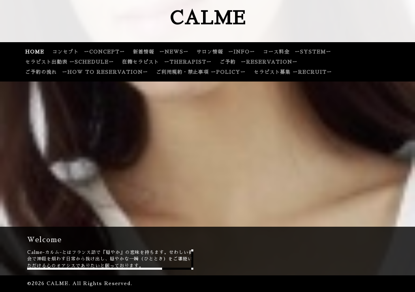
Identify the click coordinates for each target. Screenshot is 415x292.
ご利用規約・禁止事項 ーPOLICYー (201, 72)
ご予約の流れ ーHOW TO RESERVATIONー (86, 72)
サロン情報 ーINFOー (226, 51)
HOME (34, 51)
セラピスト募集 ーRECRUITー (293, 72)
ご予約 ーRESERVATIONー (258, 62)
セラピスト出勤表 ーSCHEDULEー (69, 62)
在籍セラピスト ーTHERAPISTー (167, 62)
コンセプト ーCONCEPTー (88, 51)
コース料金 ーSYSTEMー (297, 51)
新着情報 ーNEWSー (160, 51)
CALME (208, 18)
